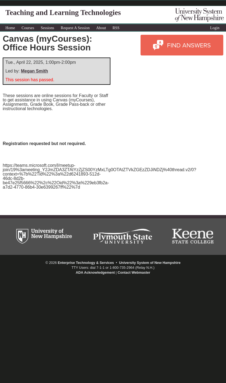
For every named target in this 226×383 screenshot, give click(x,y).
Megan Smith (34, 71)
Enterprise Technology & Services (86, 263)
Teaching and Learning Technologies (63, 12)
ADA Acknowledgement (95, 272)
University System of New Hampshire (150, 263)
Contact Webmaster (133, 272)
